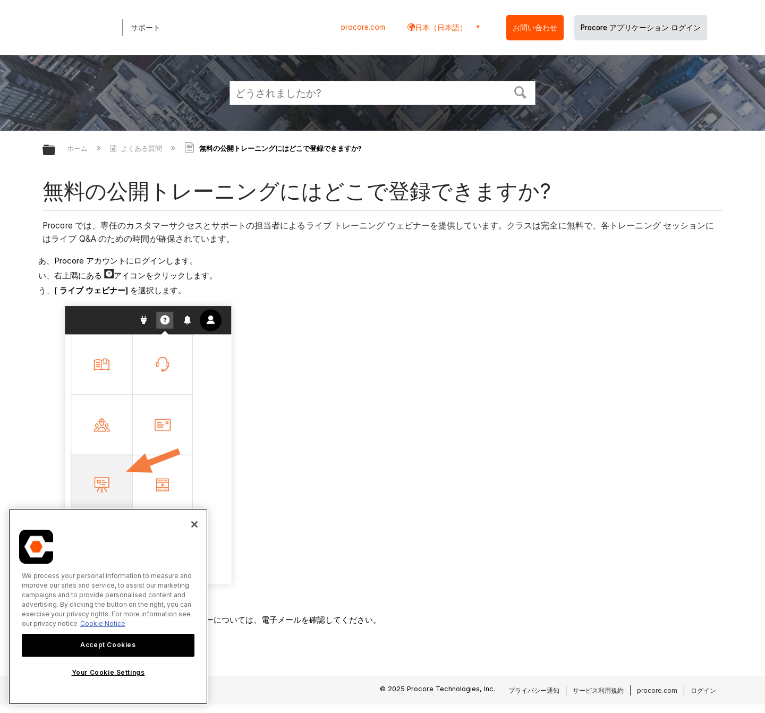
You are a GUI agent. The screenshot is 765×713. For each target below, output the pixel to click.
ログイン (703, 690)
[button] (521, 91)
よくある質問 (137, 148)
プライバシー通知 (533, 690)
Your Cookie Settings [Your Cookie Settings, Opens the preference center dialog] (108, 672)
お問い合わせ (535, 27)
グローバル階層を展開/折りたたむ (55, 150)
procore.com (363, 27)
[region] (108, 606)
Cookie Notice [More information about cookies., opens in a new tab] (102, 623)
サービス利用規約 (598, 690)
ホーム (78, 148)
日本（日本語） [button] (441, 27)
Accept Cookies (107, 645)
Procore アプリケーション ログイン (641, 27)
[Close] (194, 524)
